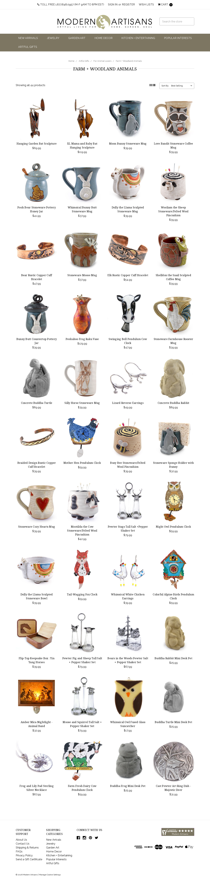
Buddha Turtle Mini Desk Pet (173, 722)
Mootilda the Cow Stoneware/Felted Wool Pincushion (82, 530)
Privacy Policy (24, 855)
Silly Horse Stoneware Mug (82, 403)
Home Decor (103, 38)
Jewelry (53, 38)
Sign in (112, 4)
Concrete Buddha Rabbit (173, 403)
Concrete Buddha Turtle (36, 403)
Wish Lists (146, 4)
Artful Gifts (27, 46)
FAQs (19, 851)
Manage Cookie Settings (50, 875)
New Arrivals (28, 38)
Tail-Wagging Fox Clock (82, 594)
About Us (21, 839)
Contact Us (22, 843)
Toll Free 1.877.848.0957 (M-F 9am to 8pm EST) (70, 4)
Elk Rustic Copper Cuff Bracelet (127, 275)
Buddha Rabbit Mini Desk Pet (173, 658)
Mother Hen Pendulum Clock (82, 463)
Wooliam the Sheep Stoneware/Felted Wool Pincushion (173, 211)
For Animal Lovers (102, 61)
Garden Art (76, 38)
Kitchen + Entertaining (138, 38)
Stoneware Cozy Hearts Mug (36, 526)
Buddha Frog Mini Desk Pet (127, 786)
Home (71, 61)
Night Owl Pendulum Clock (173, 526)
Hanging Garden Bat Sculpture (37, 143)
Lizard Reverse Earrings (128, 403)
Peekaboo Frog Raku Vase (82, 339)
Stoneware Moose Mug (82, 275)
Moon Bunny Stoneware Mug (128, 143)
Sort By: (165, 85)
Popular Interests (178, 38)
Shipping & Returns (27, 847)
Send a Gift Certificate (29, 859)
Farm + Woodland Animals (129, 61)
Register (128, 4)
